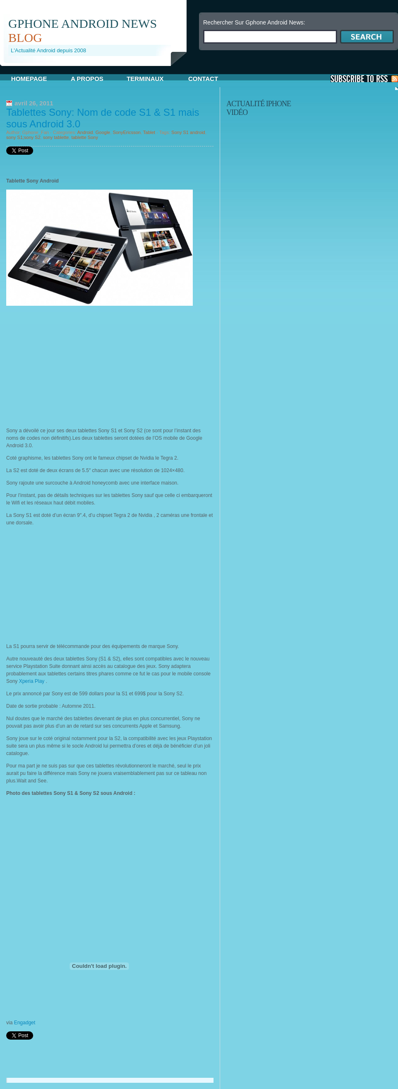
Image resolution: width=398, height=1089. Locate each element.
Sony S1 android (188, 132)
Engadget (24, 1023)
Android (85, 132)
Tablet (149, 132)
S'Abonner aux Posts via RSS (364, 78)
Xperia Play (31, 681)
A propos (87, 78)
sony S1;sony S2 (23, 137)
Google (102, 132)
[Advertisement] (97, 69)
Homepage (29, 78)
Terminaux (144, 78)
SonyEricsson (127, 132)
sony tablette (56, 137)
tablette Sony (84, 137)
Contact (203, 78)
